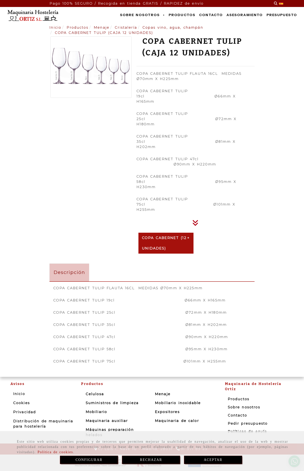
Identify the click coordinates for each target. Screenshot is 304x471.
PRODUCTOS (182, 15)
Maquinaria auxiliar (107, 421)
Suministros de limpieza (112, 403)
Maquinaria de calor (177, 421)
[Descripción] (195, 224)
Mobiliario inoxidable (178, 403)
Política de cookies (55, 452)
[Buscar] (275, 3)
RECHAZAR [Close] (151, 460)
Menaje (162, 394)
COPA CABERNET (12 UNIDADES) (164, 243)
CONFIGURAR (89, 460)
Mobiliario (96, 412)
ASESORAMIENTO (244, 15)
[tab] (69, 272)
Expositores (167, 412)
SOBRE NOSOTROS (142, 15)
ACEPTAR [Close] (213, 460)
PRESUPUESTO (282, 15)
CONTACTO (211, 15)
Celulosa (95, 394)
